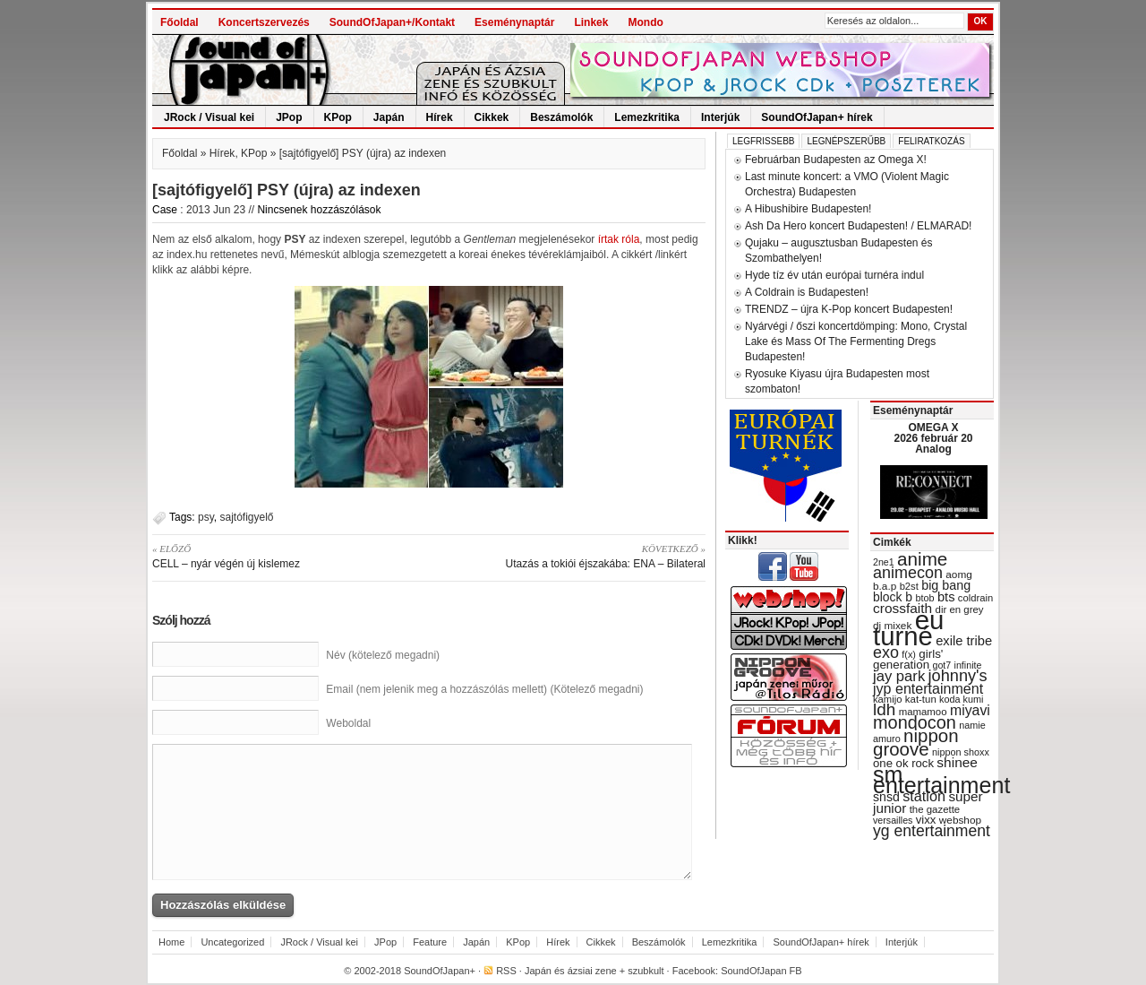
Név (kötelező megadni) (383, 655)
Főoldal (179, 22)
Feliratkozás (931, 141)
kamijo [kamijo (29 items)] (887, 699)
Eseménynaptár (514, 22)
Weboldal (348, 723)
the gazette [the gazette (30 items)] (935, 809)
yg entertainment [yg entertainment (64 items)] (931, 831)
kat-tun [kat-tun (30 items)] (920, 699)
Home (171, 942)
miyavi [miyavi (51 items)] (970, 710)
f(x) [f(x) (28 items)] (909, 654)
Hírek (439, 117)
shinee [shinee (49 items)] (957, 762)
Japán (389, 117)
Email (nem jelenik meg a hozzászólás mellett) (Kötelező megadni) (484, 689)
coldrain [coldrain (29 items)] (975, 597)
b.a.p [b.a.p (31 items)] (884, 586)
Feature (430, 942)
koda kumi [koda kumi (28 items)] (961, 699)
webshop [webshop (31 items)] (960, 820)
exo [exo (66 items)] (886, 652)
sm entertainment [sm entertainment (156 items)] (941, 780)
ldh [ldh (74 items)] (884, 709)
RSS (506, 970)
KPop (338, 117)
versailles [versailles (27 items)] (892, 820)
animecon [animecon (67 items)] (908, 573)
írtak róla (619, 239)
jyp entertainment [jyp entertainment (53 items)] (928, 688)
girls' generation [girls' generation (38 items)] (908, 659)
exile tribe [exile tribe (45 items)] (964, 641)
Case (164, 209)
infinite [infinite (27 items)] (968, 665)
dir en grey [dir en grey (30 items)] (960, 609)
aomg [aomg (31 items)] (958, 574)
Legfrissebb (763, 141)
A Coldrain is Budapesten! (806, 292)
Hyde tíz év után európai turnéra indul (834, 275)
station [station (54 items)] (923, 796)
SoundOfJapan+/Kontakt (392, 22)
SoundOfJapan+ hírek (816, 117)
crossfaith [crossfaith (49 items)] (902, 608)
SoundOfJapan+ (439, 970)
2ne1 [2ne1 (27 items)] (883, 562)
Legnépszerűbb (846, 141)
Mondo (645, 22)
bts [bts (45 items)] (946, 597)
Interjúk (720, 117)
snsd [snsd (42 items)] (886, 797)
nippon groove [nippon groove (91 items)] (916, 742)
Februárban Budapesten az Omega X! (836, 159)
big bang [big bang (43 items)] (946, 585)
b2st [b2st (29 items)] (909, 586)
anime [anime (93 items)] (922, 559)
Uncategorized (232, 942)
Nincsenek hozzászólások (319, 209)
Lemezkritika (647, 117)
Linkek (591, 22)
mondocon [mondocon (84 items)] (914, 722)
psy (206, 517)
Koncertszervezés (264, 22)
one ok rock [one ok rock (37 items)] (903, 763)
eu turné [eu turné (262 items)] (908, 628)
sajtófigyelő (246, 517)
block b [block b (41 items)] (892, 597)
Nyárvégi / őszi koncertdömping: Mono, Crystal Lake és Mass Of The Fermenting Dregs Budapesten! (856, 341)
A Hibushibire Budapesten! (808, 209)
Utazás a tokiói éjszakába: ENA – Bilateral (573, 555)
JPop (289, 117)
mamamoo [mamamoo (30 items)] (923, 711)
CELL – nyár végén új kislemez (284, 555)
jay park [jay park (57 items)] (899, 676)
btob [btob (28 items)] (924, 597)
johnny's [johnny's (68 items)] (958, 676)
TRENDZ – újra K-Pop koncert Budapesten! (849, 309)
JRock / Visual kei (209, 117)
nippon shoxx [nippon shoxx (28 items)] (960, 752)
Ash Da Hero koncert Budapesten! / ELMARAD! (858, 226)
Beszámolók (561, 117)
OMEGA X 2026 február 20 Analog (933, 438)
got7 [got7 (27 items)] (941, 665)
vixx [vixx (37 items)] (926, 819)
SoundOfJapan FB (761, 970)
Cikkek (492, 117)
